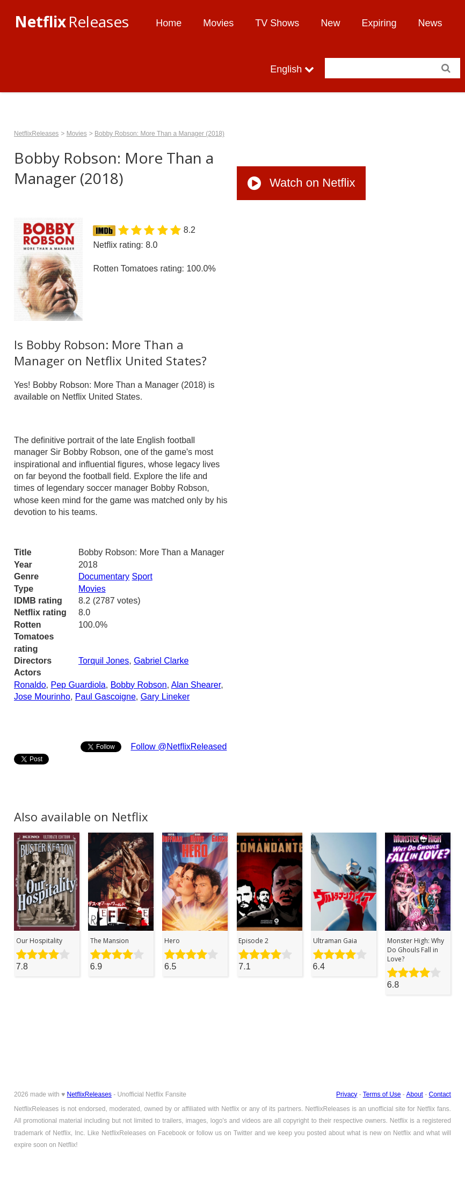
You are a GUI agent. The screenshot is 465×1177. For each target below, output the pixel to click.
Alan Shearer (196, 684)
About (414, 1094)
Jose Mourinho (42, 696)
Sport (142, 576)
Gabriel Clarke (161, 660)
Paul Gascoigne (105, 696)
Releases (71, 21)
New (330, 23)
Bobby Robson (139, 684)
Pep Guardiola (77, 684)
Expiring (378, 23)
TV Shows (277, 23)
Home (168, 23)
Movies (218, 23)
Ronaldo (30, 684)
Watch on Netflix (301, 182)
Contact (440, 1094)
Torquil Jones (103, 660)
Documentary (103, 576)
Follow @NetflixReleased (178, 746)
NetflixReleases (36, 133)
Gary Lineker (165, 696)
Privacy (346, 1094)
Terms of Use (382, 1094)
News (430, 23)
